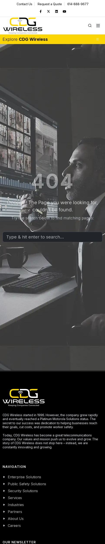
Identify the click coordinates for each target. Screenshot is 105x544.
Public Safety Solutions (27, 484)
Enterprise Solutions (24, 477)
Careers (14, 525)
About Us (16, 518)
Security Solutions (23, 491)
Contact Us (24, 4)
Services (15, 498)
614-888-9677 (78, 4)
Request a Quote (50, 4)
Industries (16, 505)
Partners (15, 511)
